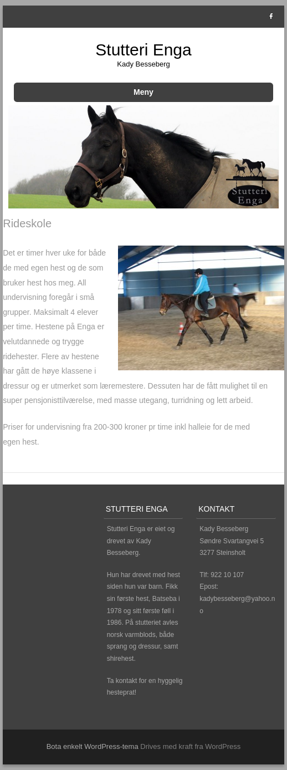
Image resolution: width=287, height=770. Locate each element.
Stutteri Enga (143, 49)
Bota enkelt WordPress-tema (93, 746)
